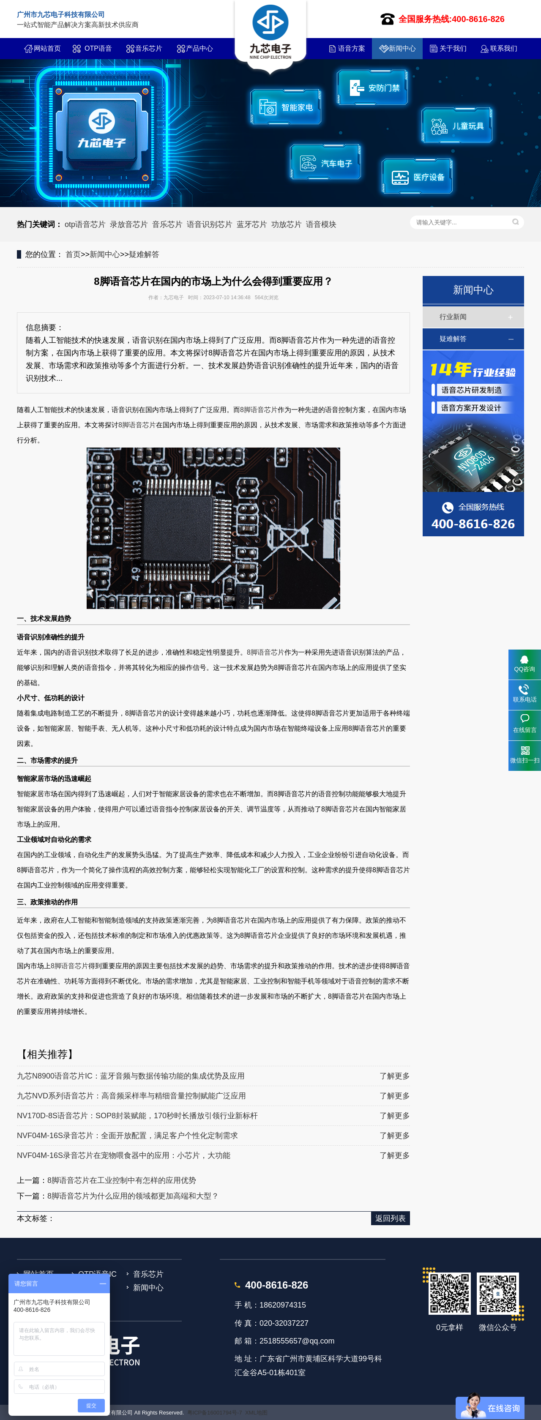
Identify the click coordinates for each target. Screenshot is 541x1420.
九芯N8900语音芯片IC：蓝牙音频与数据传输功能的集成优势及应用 (131, 1076)
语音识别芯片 (209, 224)
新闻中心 (402, 48)
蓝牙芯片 (252, 224)
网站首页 (47, 48)
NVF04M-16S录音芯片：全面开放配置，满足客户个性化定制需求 (127, 1135)
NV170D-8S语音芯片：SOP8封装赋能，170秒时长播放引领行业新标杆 (137, 1115)
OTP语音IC (98, 52)
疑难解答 (144, 254)
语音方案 (351, 48)
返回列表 (390, 1218)
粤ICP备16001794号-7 (214, 1412)
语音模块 (321, 224)
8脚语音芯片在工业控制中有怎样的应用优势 (121, 1180)
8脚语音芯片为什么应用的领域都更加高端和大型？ (133, 1196)
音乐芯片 (148, 48)
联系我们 (503, 48)
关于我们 (453, 48)
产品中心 (199, 48)
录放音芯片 (129, 224)
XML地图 (256, 1412)
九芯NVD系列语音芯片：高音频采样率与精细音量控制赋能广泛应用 (131, 1096)
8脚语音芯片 (259, 409)
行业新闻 (453, 316)
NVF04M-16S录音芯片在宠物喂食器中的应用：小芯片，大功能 (123, 1155)
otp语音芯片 (85, 224)
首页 (73, 254)
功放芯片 (286, 224)
